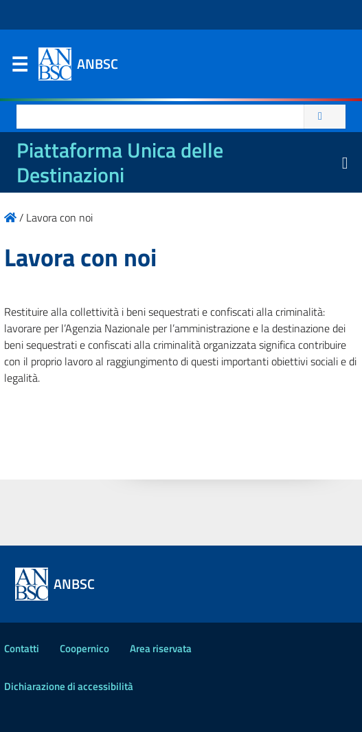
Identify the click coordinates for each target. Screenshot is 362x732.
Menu (19, 67)
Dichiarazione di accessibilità (68, 686)
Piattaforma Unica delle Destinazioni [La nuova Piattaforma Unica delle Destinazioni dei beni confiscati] (119, 162)
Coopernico (84, 648)
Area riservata (161, 648)
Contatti (21, 648)
